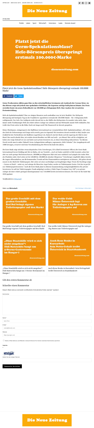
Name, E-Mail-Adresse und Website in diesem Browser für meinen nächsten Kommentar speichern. (32, 340)
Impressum (6, 2)
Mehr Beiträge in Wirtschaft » (83, 188)
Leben (28, 23)
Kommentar (6, 294)
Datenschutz (38, 2)
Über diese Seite (16, 2)
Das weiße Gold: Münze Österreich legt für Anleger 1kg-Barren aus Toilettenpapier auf (69, 227)
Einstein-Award (70, 23)
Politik (21, 23)
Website (5, 332)
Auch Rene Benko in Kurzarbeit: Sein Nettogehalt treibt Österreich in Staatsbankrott (69, 269)
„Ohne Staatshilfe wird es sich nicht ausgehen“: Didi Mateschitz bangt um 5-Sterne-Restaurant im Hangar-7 (24, 270)
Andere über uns (27, 2)
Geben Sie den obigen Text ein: (11, 357)
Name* (4, 318)
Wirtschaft (42, 23)
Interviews (52, 23)
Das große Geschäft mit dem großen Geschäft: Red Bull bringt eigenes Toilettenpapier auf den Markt (24, 227)
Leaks (60, 23)
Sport (34, 23)
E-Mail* (4, 325)
